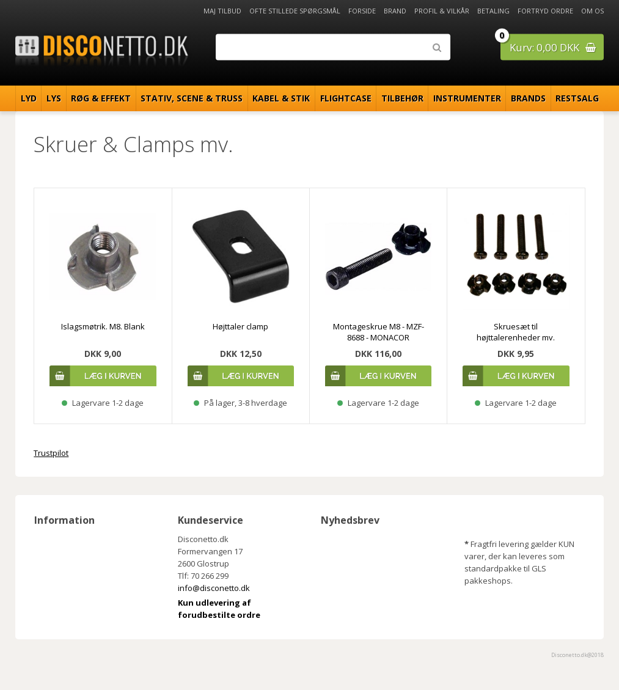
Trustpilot (51, 452)
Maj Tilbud (222, 10)
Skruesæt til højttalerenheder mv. (516, 332)
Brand (395, 10)
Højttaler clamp (240, 326)
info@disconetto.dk (214, 587)
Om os (592, 10)
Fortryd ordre (545, 10)
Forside (362, 10)
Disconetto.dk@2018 (577, 655)
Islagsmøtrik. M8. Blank (103, 326)
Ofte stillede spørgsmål (294, 10)
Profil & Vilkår (441, 10)
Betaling (493, 10)
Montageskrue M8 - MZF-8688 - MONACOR (378, 332)
